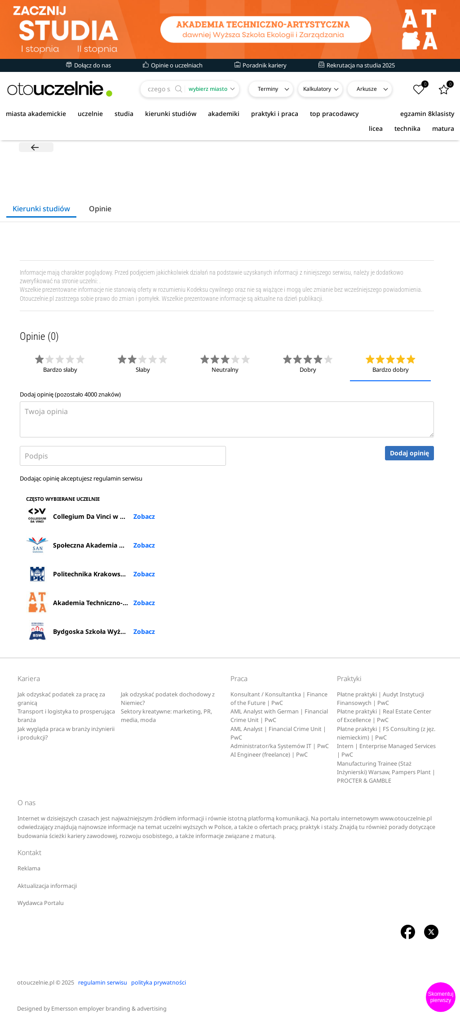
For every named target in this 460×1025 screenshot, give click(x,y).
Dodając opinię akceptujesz (81, 479)
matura (443, 128)
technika (407, 128)
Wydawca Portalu (41, 904)
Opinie (100, 209)
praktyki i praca (274, 113)
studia (124, 113)
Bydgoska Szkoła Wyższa (78, 632)
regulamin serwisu (117, 479)
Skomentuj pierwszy (441, 997)
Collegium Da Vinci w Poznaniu (87, 517)
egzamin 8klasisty (427, 113)
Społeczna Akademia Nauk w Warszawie (90, 546)
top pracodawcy (334, 113)
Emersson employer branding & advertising (109, 1009)
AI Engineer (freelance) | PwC (269, 755)
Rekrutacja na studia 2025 (356, 65)
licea (376, 128)
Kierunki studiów (41, 209)
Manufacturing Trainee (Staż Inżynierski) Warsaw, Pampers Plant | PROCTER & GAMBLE (386, 772)
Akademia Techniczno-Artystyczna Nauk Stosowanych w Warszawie (90, 603)
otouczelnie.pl (35, 983)
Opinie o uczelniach (173, 65)
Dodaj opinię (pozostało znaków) (70, 395)
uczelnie (90, 113)
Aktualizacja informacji (47, 886)
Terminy (268, 89)
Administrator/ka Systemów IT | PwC (279, 747)
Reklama (29, 869)
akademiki (223, 113)
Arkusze (367, 89)
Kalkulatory (317, 89)
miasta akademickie (36, 113)
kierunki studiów (170, 113)
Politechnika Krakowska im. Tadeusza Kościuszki (90, 574)
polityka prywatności (158, 983)
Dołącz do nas (88, 65)
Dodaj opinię (409, 454)
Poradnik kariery (260, 65)
